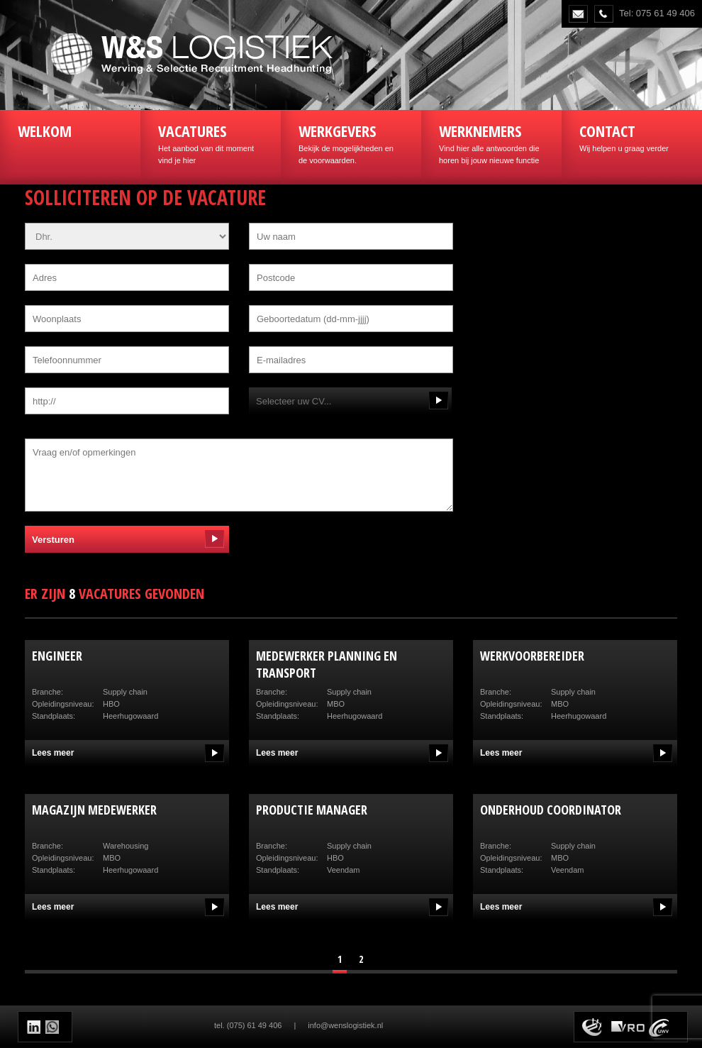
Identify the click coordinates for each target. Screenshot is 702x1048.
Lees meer (53, 753)
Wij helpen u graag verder (631, 136)
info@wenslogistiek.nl (345, 1025)
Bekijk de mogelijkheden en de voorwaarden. (351, 142)
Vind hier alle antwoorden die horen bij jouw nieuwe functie (491, 142)
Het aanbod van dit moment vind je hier (210, 142)
